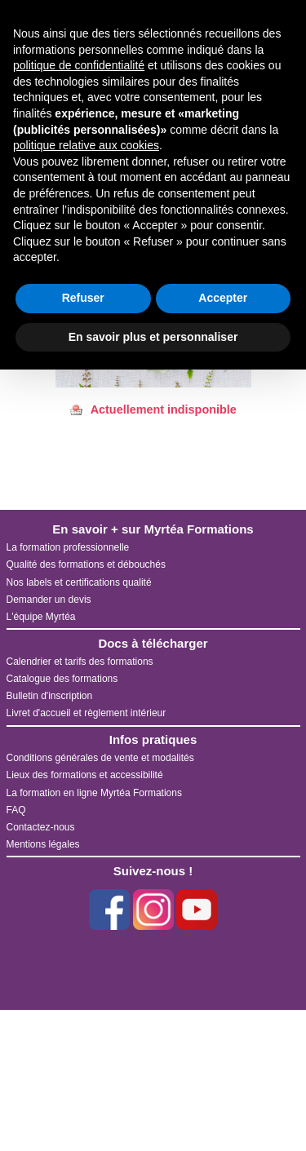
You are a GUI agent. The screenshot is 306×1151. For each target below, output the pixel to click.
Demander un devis (49, 599)
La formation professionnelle (68, 547)
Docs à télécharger (152, 643)
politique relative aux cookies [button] (86, 145)
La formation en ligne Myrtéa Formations (94, 793)
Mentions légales (43, 844)
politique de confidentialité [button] (78, 65)
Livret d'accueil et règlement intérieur (86, 713)
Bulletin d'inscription (50, 696)
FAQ (16, 810)
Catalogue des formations (62, 678)
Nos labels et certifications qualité (79, 582)
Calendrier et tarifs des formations (80, 661)
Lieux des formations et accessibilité (85, 775)
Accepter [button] (222, 297)
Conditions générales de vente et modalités (100, 758)
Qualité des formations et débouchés (86, 564)
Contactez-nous (41, 827)
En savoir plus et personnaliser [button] (153, 336)
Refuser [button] (83, 297)
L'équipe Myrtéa (41, 616)
